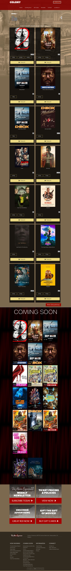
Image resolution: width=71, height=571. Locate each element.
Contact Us (51, 546)
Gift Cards (36, 8)
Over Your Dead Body (14, 559)
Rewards (43, 8)
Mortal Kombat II (26, 563)
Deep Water (12, 549)
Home (21, 8)
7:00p (46, 294)
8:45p (28, 58)
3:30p (39, 136)
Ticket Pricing (39, 546)
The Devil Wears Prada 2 (15, 546)
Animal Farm (12, 548)
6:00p (20, 58)
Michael (11, 557)
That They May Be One (28, 566)
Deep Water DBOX (14, 552)
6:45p (39, 58)
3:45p (13, 176)
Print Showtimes (53, 305)
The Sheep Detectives (28, 564)
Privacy (37, 551)
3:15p (13, 58)
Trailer (22, 63)
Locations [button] (57, 8)
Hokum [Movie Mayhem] (15, 551)
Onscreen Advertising (40, 548)
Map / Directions (52, 548)
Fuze (11, 556)
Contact (50, 8)
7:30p (46, 176)
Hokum (24, 549)
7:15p (13, 97)
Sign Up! (57, 2)
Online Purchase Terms (54, 549)
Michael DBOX (13, 554)
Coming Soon (28, 8)
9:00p (46, 58)
